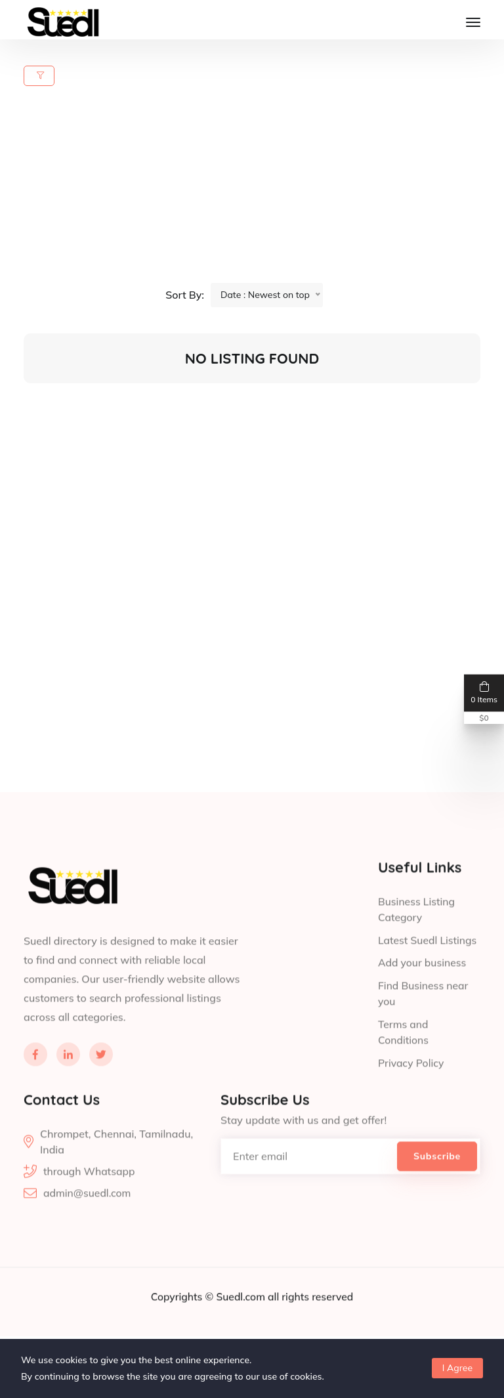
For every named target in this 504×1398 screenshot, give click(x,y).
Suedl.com (241, 1322)
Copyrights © (181, 1322)
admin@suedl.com (88, 1219)
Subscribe (437, 1181)
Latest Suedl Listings (428, 967)
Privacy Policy (412, 1088)
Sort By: (184, 295)
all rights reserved (312, 1322)
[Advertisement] (260, 192)
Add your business (423, 989)
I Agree (457, 1368)
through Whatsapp (89, 1197)
